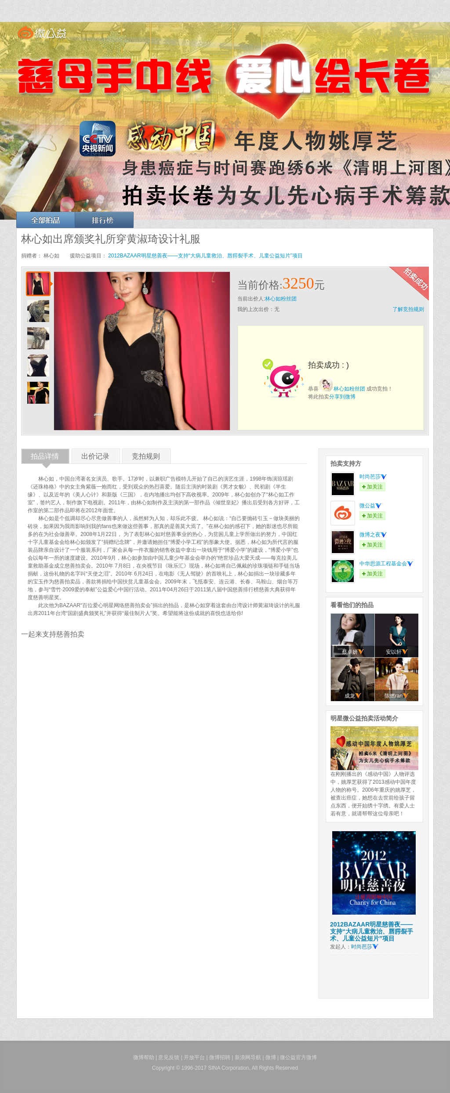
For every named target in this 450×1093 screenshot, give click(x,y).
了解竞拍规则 (408, 309)
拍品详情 (45, 457)
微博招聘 (219, 1057)
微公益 (370, 506)
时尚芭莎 (373, 477)
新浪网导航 (248, 1057)
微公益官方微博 (298, 1057)
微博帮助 (143, 1057)
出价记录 (95, 457)
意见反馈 (168, 1057)
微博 (270, 1057)
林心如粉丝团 (281, 299)
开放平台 (194, 1057)
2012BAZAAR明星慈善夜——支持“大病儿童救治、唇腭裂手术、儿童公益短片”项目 (205, 256)
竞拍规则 (146, 457)
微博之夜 (373, 535)
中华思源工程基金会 (386, 564)
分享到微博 (342, 397)
